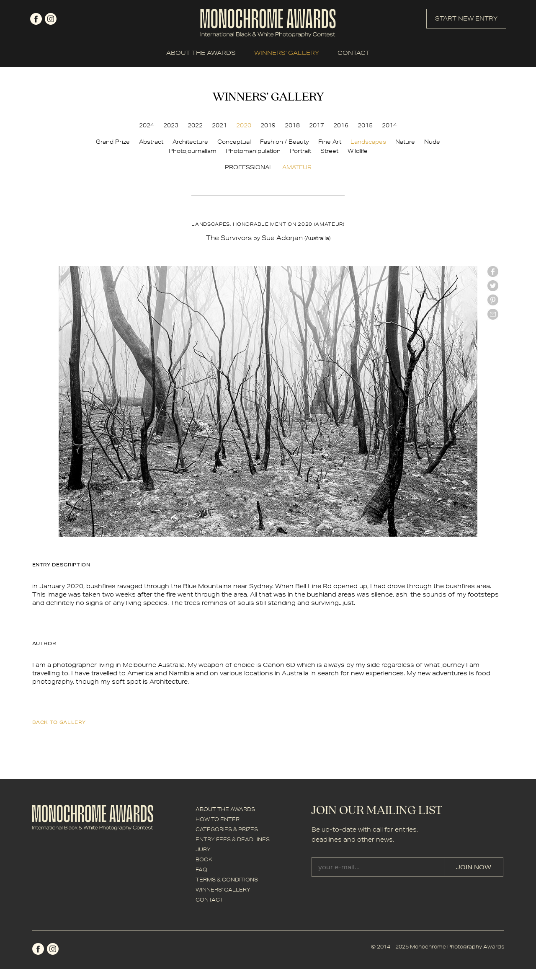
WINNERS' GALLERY (286, 53)
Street (329, 151)
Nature (405, 141)
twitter (492, 285)
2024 (146, 125)
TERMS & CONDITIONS (227, 879)
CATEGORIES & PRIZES (227, 829)
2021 (219, 125)
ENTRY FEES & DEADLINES (233, 839)
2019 (268, 125)
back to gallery (59, 722)
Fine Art (329, 141)
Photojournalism (192, 151)
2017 (316, 125)
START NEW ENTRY (466, 18)
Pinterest (492, 300)
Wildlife (358, 151)
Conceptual (234, 141)
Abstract (151, 141)
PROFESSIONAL (249, 167)
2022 (195, 125)
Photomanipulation (253, 151)
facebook (36, 19)
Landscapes (368, 141)
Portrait (300, 151)
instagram (51, 19)
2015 (365, 125)
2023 (170, 125)
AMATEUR (297, 167)
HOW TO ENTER (218, 819)
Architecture (190, 141)
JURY (203, 849)
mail (492, 314)
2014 (389, 125)
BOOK (204, 859)
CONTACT (354, 53)
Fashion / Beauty (284, 141)
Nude (432, 141)
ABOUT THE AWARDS (201, 53)
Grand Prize (113, 141)
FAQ (201, 869)
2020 (243, 125)
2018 (292, 125)
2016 (340, 125)
